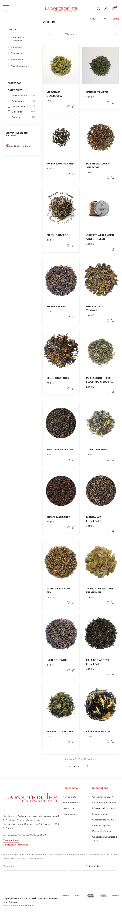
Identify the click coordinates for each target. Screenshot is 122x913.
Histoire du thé (100, 814)
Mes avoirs (68, 808)
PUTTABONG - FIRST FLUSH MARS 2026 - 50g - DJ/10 (99, 380)
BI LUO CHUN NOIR (58, 378)
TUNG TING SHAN (97, 449)
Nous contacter (11, 840)
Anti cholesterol (19, 66)
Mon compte (69, 797)
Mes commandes (71, 803)
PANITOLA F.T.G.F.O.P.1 (61, 449)
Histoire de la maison (103, 808)
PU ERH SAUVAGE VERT (61, 163)
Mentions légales (101, 825)
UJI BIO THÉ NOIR (57, 660)
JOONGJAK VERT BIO (60, 731)
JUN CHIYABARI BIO (59, 517)
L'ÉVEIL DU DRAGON (98, 731)
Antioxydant (17, 60)
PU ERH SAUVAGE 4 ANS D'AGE (98, 165)
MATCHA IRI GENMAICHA (54, 94)
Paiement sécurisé (102, 831)
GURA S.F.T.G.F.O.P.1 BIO (59, 590)
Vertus (12, 30)
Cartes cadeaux (22, 146)
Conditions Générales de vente (105, 838)
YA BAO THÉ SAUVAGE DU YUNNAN (99, 590)
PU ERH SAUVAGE (57, 235)
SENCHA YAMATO (97, 92)
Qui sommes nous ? (102, 797)
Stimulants (16, 53)
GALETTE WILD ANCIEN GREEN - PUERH (100, 237)
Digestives (16, 47)
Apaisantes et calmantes (18, 39)
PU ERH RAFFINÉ (56, 306)
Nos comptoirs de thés (104, 803)
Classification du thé (103, 820)
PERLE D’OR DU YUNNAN (95, 308)
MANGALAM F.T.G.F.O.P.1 (93, 519)
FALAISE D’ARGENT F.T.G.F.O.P (97, 662)
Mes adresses (69, 814)
